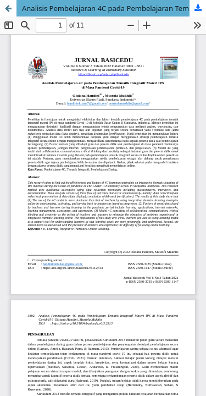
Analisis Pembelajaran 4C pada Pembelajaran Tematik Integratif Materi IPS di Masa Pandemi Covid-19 (114, 8)
